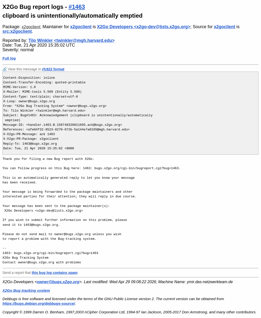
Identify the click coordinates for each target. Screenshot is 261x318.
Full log (9, 58)
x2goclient (31, 27)
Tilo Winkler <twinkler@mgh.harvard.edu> (71, 40)
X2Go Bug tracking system (26, 290)
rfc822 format (53, 69)
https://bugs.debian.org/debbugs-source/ (38, 303)
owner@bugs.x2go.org (58, 282)
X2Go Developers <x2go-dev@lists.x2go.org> (143, 26)
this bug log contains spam (54, 273)
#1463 (77, 6)
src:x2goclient (17, 31)
